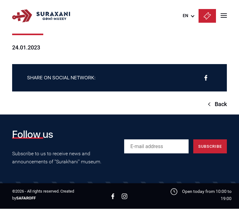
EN (185, 15)
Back (221, 104)
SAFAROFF (26, 198)
